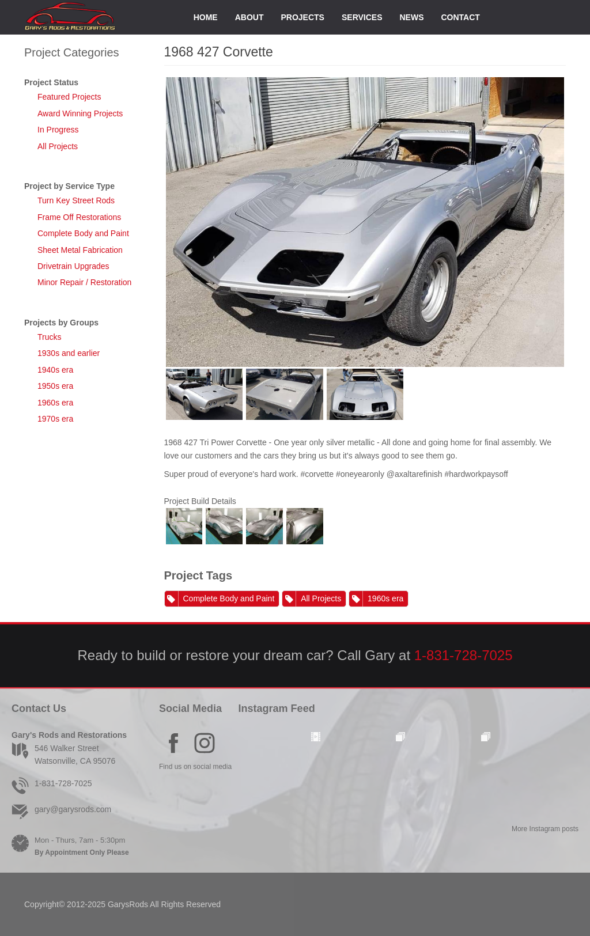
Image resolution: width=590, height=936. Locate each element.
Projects (302, 17)
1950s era (55, 386)
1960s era (55, 402)
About (249, 17)
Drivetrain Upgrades (73, 266)
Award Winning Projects (80, 113)
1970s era (55, 418)
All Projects (57, 146)
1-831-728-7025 (463, 655)
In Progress (58, 129)
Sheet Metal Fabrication (80, 250)
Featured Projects (69, 96)
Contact (460, 17)
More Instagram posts (545, 829)
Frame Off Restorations (79, 217)
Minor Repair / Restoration (84, 282)
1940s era (55, 369)
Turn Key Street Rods (76, 200)
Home (206, 17)
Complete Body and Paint (83, 233)
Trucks (49, 337)
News (412, 17)
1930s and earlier (68, 353)
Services (362, 17)
